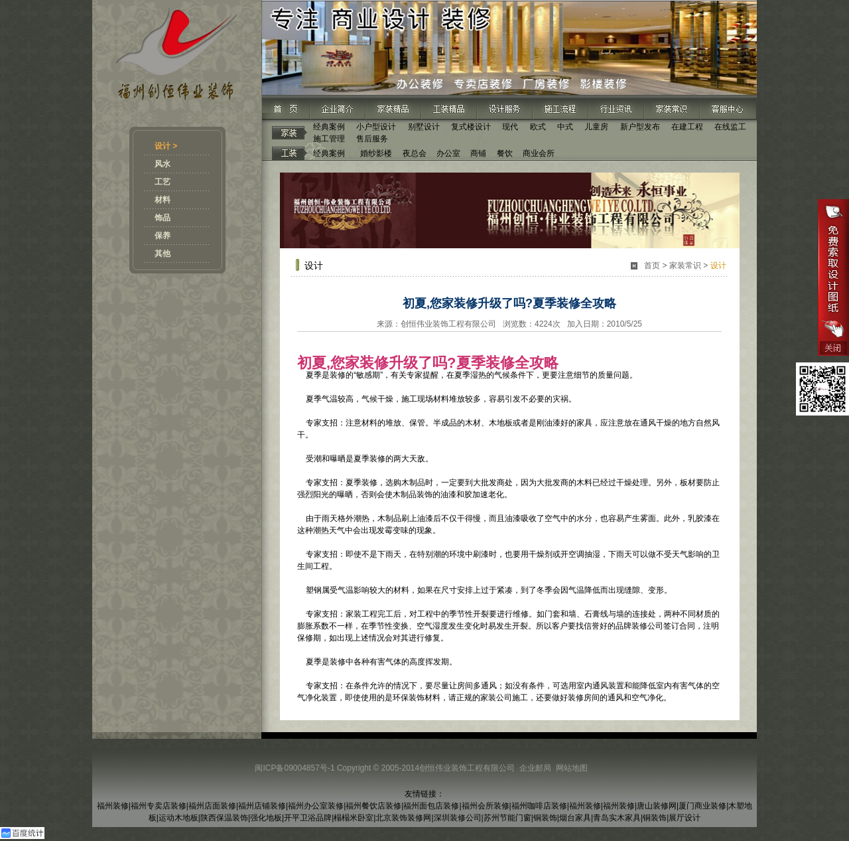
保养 (162, 235)
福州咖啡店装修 (539, 805)
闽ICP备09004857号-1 (294, 768)
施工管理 (329, 138)
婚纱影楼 (376, 153)
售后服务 (372, 138)
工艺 (162, 182)
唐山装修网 (657, 805)
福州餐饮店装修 (373, 805)
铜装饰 (545, 817)
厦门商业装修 (702, 805)
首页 (652, 265)
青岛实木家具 (617, 817)
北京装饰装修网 (403, 817)
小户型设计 (376, 126)
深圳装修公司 (458, 817)
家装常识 (685, 265)
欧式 (538, 126)
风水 (162, 164)
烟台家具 (575, 817)
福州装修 (113, 805)
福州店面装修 (212, 805)
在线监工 (730, 126)
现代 (510, 126)
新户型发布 (640, 126)
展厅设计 (684, 817)
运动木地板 (178, 817)
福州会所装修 (485, 805)
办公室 (448, 153)
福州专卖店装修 (158, 805)
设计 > (166, 146)
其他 (162, 253)
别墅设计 (424, 126)
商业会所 (539, 153)
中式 (565, 126)
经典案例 (329, 126)
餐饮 (505, 153)
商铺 (478, 153)
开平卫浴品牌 (308, 817)
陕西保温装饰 (224, 817)
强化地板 (266, 817)
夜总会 (414, 153)
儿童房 (596, 126)
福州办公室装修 (316, 805)
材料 (162, 199)
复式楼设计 (471, 126)
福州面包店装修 (431, 805)
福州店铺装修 (262, 805)
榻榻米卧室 (353, 817)
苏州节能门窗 (507, 817)
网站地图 (572, 768)
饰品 (162, 217)
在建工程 (687, 126)
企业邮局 (535, 768)
